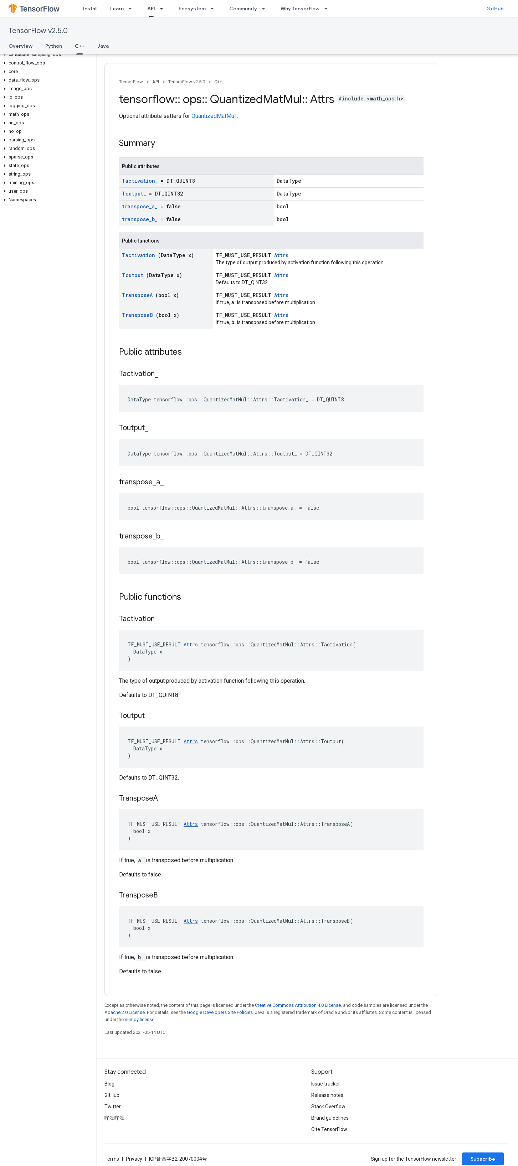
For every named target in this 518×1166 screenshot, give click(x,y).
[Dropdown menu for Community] (265, 8)
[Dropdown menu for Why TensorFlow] (328, 8)
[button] (46, 54)
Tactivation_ (141, 180)
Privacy (134, 1159)
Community (243, 8)
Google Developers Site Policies (220, 1012)
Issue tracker (325, 1084)
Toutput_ (135, 193)
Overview (20, 46)
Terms (111, 1159)
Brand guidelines (330, 1118)
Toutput (134, 275)
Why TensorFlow (300, 8)
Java (103, 46)
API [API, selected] (151, 8)
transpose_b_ (141, 219)
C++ (218, 81)
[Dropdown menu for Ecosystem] (214, 8)
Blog (109, 1084)
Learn (117, 8)
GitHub (495, 8)
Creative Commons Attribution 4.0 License (298, 1005)
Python (53, 46)
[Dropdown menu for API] (163, 8)
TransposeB (139, 315)
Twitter (112, 1106)
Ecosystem (192, 8)
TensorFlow (131, 81)
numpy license (139, 1019)
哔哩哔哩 (114, 1118)
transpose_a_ (141, 206)
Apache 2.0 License (124, 1012)
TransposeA (138, 295)
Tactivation (140, 255)
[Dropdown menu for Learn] (132, 8)
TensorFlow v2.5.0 (38, 30)
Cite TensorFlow (329, 1129)
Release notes (327, 1095)
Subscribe (483, 1159)
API (155, 81)
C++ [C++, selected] (79, 46)
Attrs (281, 255)
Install (90, 8)
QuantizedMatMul (214, 116)
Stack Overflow (328, 1106)
